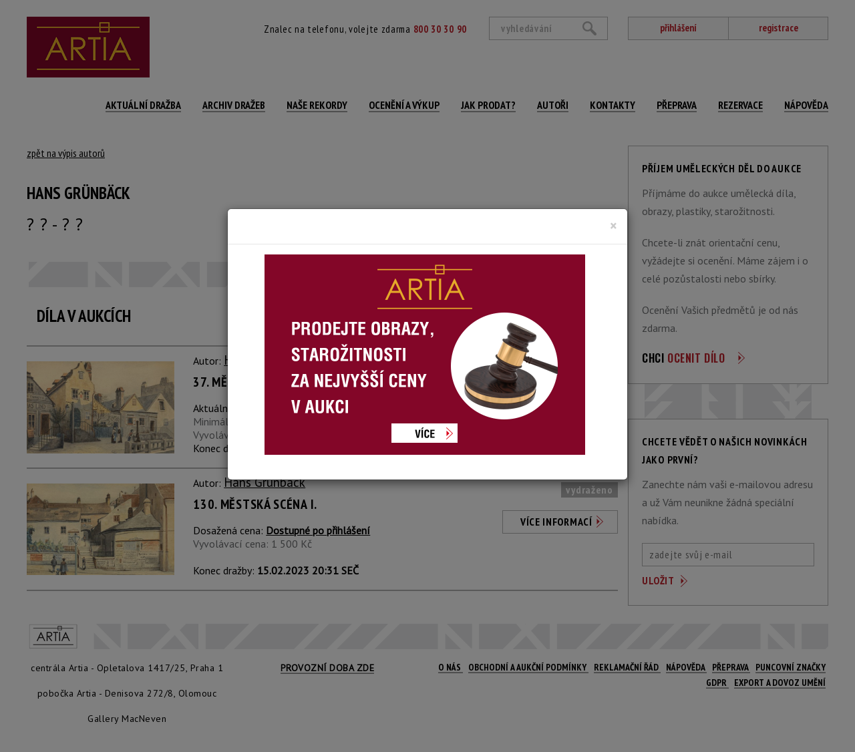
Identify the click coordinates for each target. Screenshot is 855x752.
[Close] (613, 226)
